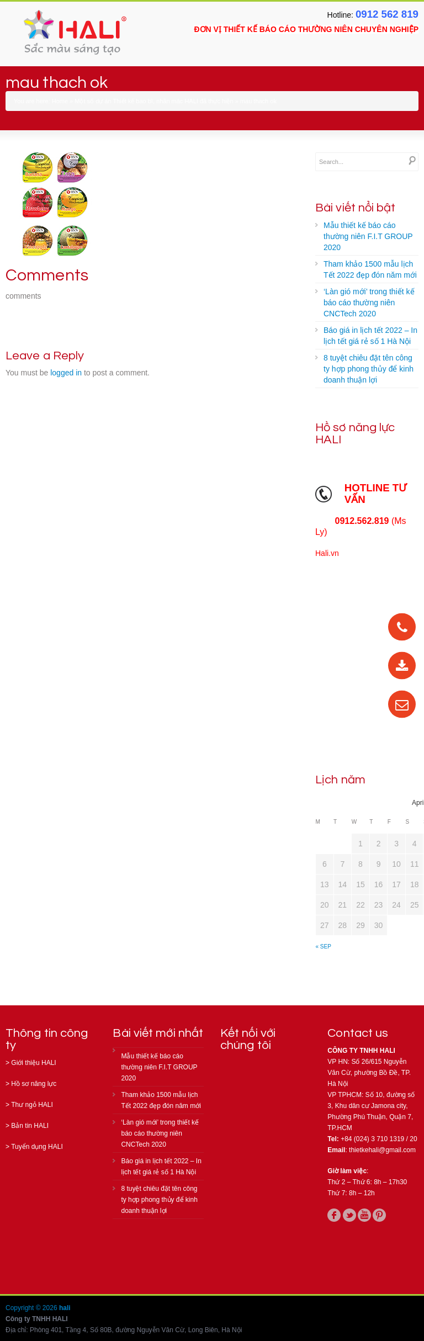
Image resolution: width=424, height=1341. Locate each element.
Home (60, 101)
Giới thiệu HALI (33, 1063)
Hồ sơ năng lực (33, 1084)
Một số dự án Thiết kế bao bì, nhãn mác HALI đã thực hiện (154, 101)
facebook (334, 1215)
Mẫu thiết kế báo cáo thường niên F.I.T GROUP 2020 (368, 236)
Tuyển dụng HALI (37, 1147)
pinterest (379, 1215)
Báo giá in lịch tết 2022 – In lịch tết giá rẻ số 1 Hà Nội (370, 336)
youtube (364, 1215)
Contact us (357, 1033)
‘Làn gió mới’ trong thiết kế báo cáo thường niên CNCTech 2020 (369, 302)
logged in (66, 372)
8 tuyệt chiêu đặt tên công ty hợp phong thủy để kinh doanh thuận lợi (369, 368)
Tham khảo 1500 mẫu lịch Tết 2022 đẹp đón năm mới (370, 269)
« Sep (323, 947)
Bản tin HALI (30, 1126)
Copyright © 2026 (32, 1308)
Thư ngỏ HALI (32, 1105)
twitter (349, 1215)
